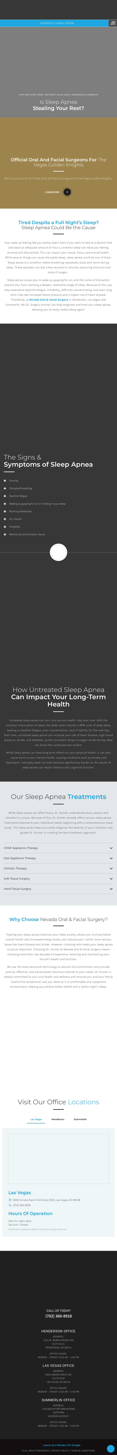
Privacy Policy (60, 1450)
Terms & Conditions (83, 1450)
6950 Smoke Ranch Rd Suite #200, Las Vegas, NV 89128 (46, 1200)
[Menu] (113, 23)
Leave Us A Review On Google (61, 1445)
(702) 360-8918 (21, 1205)
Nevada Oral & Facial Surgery (48, 300)
